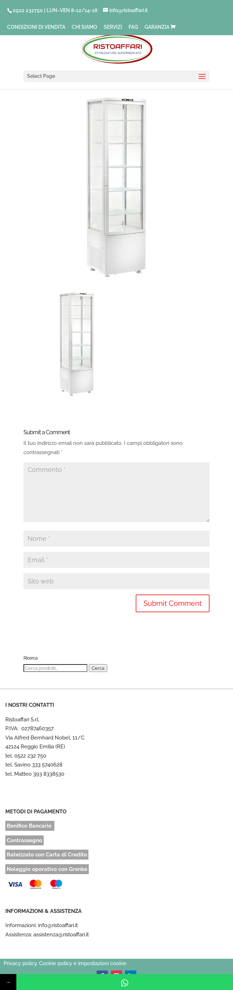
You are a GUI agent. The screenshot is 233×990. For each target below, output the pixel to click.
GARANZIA (157, 27)
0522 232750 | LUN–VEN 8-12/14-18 (55, 10)
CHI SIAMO (84, 27)
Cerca (98, 668)
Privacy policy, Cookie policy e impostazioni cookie (65, 963)
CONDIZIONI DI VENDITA (36, 27)
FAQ (133, 27)
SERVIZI (113, 27)
